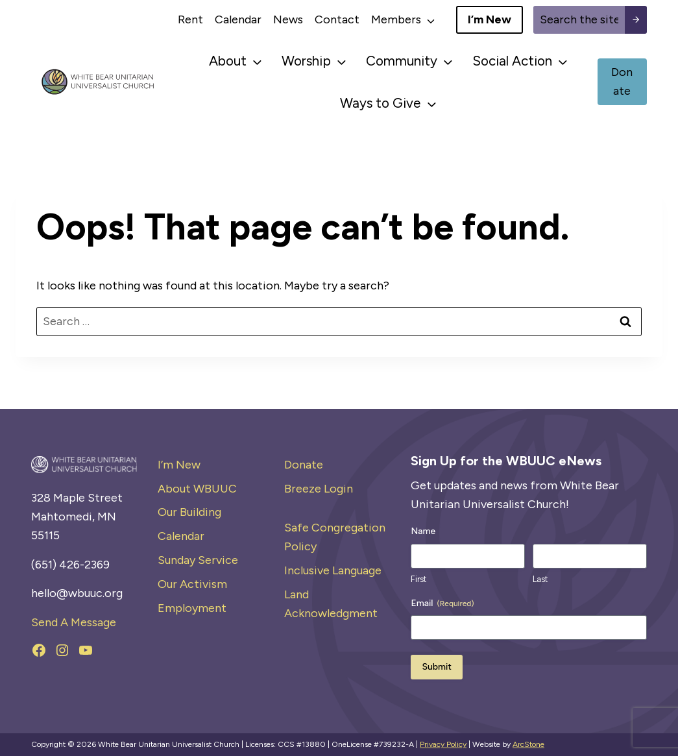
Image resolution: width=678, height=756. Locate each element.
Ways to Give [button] (380, 103)
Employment (192, 608)
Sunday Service (198, 560)
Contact (337, 19)
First (418, 579)
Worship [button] (306, 61)
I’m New (179, 464)
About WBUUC (197, 489)
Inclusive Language (332, 570)
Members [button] (396, 19)
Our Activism (192, 584)
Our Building (189, 512)
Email (442, 603)
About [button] (228, 61)
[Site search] (579, 20)
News (288, 19)
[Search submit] (636, 20)
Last (540, 579)
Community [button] (401, 61)
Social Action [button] (512, 61)
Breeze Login (318, 489)
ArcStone (528, 744)
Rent (190, 19)
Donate (303, 464)
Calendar (238, 19)
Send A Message (73, 622)
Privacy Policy (443, 744)
